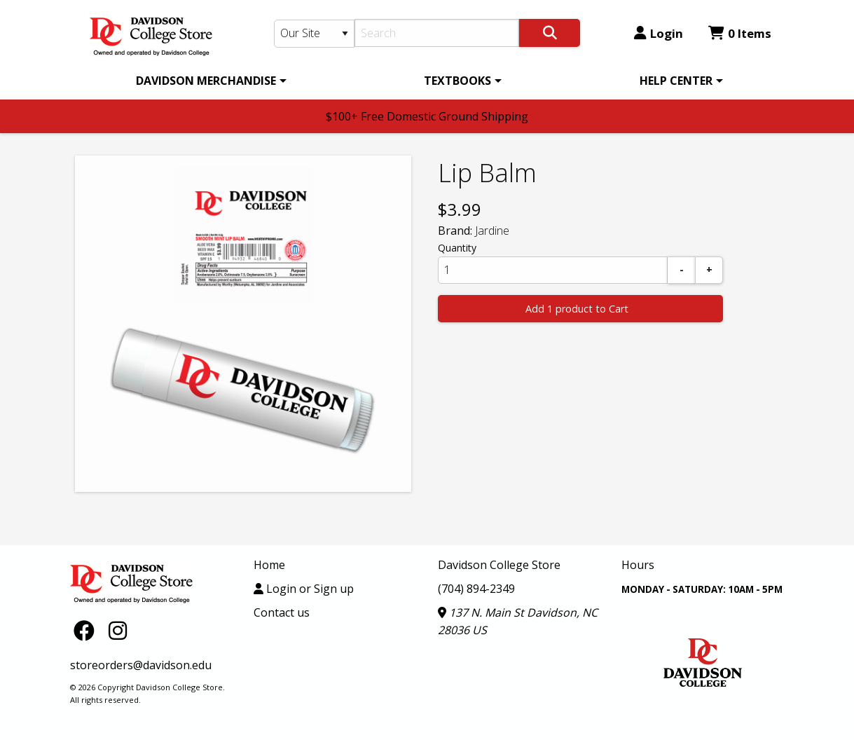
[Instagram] (118, 629)
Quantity (457, 247)
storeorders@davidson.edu (141, 665)
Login (658, 33)
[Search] (436, 33)
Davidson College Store (499, 565)
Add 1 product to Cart (576, 308)
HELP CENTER (676, 80)
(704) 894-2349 (476, 588)
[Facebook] (88, 629)
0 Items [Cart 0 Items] (739, 33)
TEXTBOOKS (457, 80)
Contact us (282, 612)
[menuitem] (209, 80)
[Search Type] (314, 34)
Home (269, 565)
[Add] (709, 270)
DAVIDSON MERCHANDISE (206, 80)
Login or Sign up (304, 588)
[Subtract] (682, 270)
